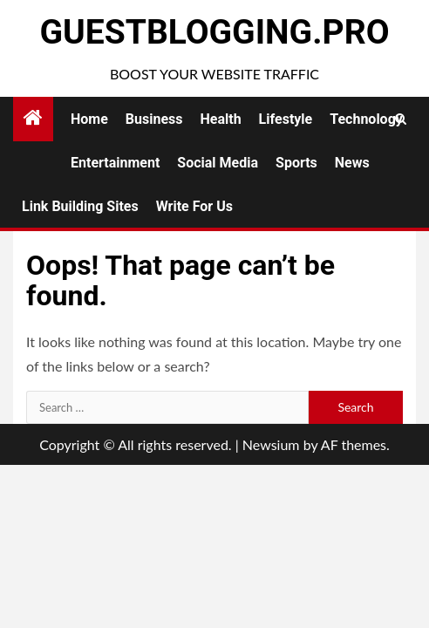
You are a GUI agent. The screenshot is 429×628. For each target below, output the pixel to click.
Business (154, 119)
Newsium (271, 444)
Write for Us (194, 206)
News (352, 162)
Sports (296, 162)
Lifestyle (286, 119)
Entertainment (115, 162)
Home (89, 119)
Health (221, 119)
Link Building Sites (80, 206)
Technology (366, 119)
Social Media (217, 162)
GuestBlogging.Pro (214, 32)
